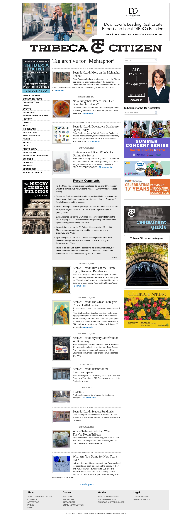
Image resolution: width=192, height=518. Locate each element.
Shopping (28, 165)
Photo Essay (30, 149)
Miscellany (29, 129)
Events (27, 109)
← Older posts (86, 484)
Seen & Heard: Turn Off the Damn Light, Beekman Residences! (94, 269)
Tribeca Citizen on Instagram (146, 238)
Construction (31, 102)
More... (115, 257)
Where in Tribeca (33, 172)
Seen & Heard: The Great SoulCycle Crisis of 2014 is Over (95, 303)
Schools (28, 159)
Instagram (69, 502)
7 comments (87, 113)
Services (28, 162)
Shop (30, 507)
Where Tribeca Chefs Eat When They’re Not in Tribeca (92, 432)
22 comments (105, 167)
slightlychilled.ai (120, 513)
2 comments (94, 141)
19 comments (89, 398)
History (27, 119)
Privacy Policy (142, 499)
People (27, 142)
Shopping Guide (107, 499)
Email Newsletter (73, 505)
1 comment (58, 90)
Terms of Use (141, 497)
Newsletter (30, 132)
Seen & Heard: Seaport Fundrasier (93, 411)
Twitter (67, 497)
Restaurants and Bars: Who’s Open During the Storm (94, 153)
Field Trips (29, 112)
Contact (32, 499)
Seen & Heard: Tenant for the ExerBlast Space (90, 370)
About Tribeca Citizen (40, 497)
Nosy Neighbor (31, 135)
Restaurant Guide (108, 497)
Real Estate (30, 152)
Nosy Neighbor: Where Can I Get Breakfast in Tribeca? (93, 102)
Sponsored (29, 169)
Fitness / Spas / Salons (36, 115)
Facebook (68, 499)
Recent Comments (86, 180)
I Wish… (78, 391)
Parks (26, 139)
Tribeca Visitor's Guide (111, 502)
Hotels (27, 122)
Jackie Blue (94, 513)
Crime (26, 105)
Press (30, 505)
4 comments (87, 327)
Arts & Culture (32, 95)
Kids (25, 125)
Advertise (33, 502)
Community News (32, 99)
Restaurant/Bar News (35, 155)
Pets (25, 145)
